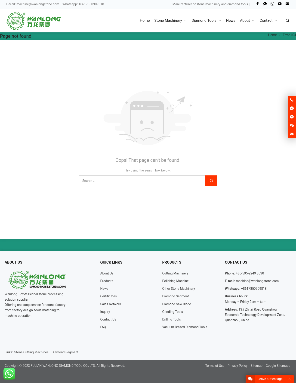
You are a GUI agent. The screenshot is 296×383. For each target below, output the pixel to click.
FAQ (103, 327)
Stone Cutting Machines (31, 352)
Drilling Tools (171, 319)
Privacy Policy (237, 365)
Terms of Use (215, 365)
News (104, 288)
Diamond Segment (175, 296)
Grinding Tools (172, 312)
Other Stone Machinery (178, 288)
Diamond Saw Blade (176, 304)
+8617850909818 (254, 288)
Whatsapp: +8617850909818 (83, 4)
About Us (106, 273)
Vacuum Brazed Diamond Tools (184, 327)
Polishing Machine (175, 281)
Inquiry (105, 312)
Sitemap (256, 365)
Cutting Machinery (175, 273)
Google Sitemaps (278, 365)
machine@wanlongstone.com (37, 4)
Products (106, 281)
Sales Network (110, 304)
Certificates (108, 296)
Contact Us (108, 319)
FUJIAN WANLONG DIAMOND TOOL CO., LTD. (63, 365)
